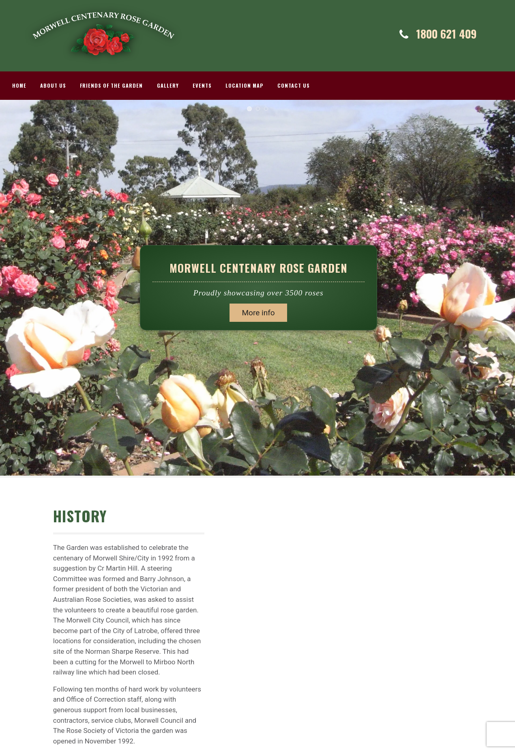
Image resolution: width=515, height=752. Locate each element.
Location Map (244, 85)
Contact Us (293, 85)
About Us (53, 85)
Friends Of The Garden (111, 85)
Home (19, 85)
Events (202, 85)
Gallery (168, 85)
